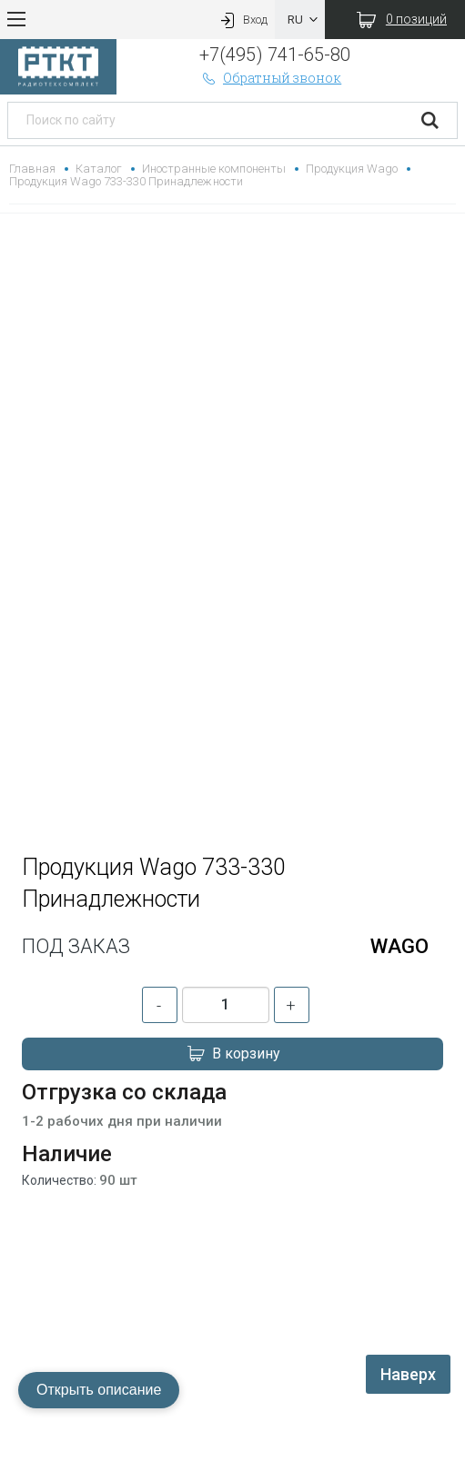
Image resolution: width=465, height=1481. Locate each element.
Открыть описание (98, 1389)
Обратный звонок (270, 77)
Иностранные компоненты (213, 168)
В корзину (233, 1054)
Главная (32, 168)
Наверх (408, 1374)
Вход (242, 19)
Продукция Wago (352, 168)
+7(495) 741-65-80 (274, 54)
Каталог (99, 168)
